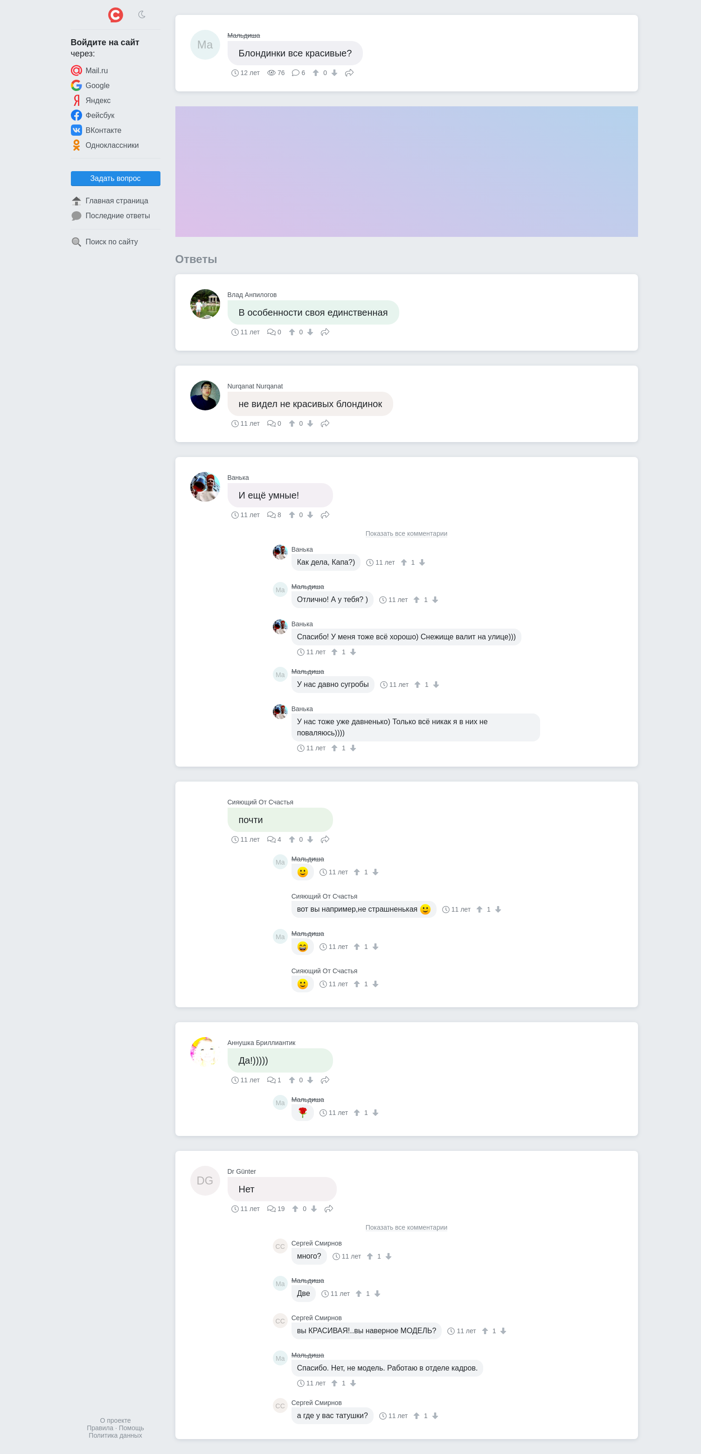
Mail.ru (89, 70)
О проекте (115, 1420)
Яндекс (91, 100)
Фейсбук (93, 115)
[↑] (316, 72)
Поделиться (349, 71)
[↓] (333, 72)
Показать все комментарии (407, 533)
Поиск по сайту (104, 242)
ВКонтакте (96, 130)
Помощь (131, 1428)
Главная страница (109, 201)
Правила (100, 1428)
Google (90, 85)
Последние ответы (110, 216)
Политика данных (115, 1435)
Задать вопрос (115, 178)
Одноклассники (105, 145)
